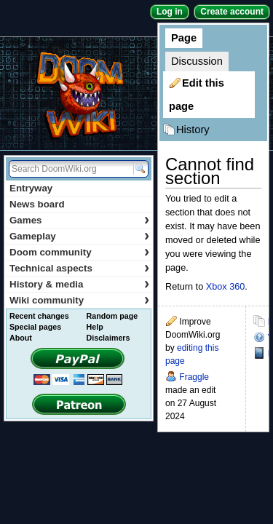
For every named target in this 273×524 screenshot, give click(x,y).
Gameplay (79, 236)
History (193, 129)
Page (184, 38)
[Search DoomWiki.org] (69, 169)
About (20, 337)
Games (79, 220)
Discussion (197, 61)
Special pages (35, 326)
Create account (232, 12)
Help (95, 326)
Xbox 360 (225, 287)
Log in (170, 12)
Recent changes (39, 315)
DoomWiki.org (79, 93)
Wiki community (79, 300)
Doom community (79, 252)
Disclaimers (108, 337)
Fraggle (194, 377)
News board (37, 204)
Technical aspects (79, 268)
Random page (112, 315)
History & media (79, 284)
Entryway (30, 188)
